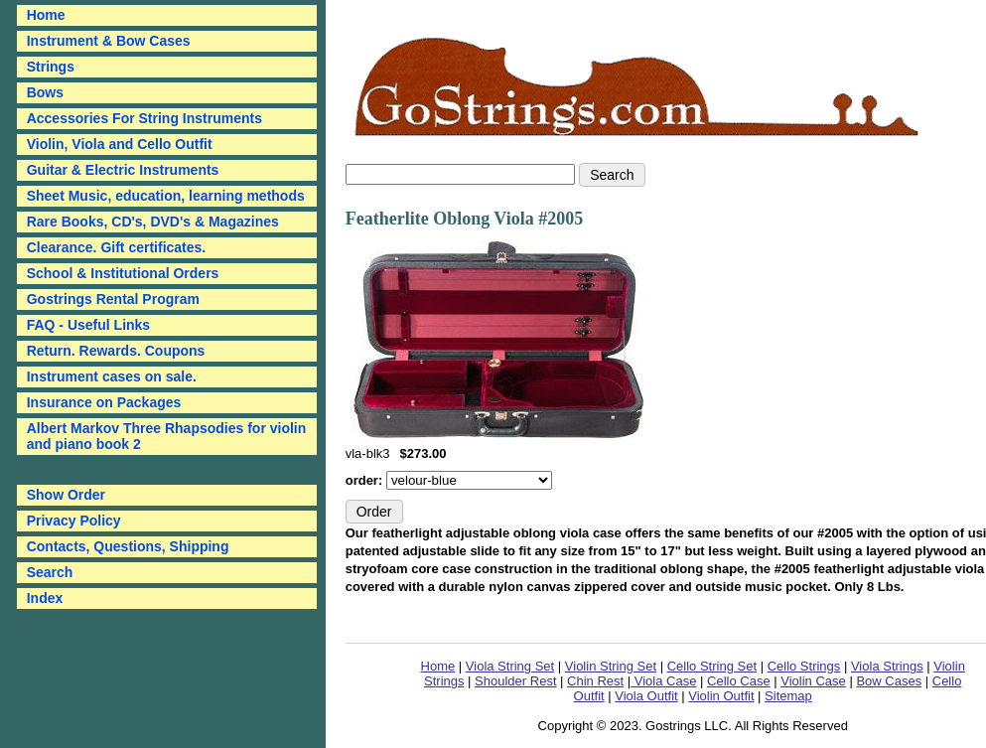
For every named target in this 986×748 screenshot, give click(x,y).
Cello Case (739, 680)
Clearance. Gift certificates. (117, 247)
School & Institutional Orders (123, 273)
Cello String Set (712, 666)
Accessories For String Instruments (144, 118)
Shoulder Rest (515, 680)
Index (45, 598)
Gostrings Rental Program (113, 299)
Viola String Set (510, 666)
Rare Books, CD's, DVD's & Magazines (153, 221)
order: (366, 480)
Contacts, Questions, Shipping (128, 546)
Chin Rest (595, 680)
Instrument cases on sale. (112, 376)
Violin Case (813, 680)
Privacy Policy (74, 520)
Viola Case (663, 680)
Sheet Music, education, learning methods (166, 196)
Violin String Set (610, 666)
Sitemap (788, 695)
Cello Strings (804, 666)
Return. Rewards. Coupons (116, 351)
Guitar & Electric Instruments (123, 170)
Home (438, 666)
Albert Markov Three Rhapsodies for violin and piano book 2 (167, 436)
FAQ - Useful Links (88, 325)
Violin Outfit (721, 695)
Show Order (66, 495)
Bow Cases (888, 680)
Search (50, 572)
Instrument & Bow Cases (109, 41)
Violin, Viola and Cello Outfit (119, 144)
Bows (45, 92)
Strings (50, 67)
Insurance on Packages (104, 402)
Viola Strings (887, 666)
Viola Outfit (646, 695)
